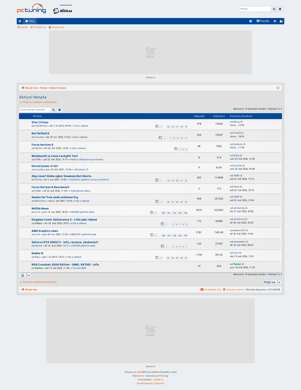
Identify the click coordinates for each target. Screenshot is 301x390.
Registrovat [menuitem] (282, 22)
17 (177, 126)
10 (181, 138)
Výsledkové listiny (80, 191)
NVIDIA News (40, 208)
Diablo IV (37, 253)
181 (168, 213)
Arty (142, 376)
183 (179, 213)
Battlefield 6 (40, 133)
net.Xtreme (41, 125)
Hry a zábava (81, 125)
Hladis (38, 223)
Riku (37, 257)
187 (168, 235)
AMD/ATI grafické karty (83, 234)
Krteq (236, 155)
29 (181, 201)
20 (177, 180)
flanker (39, 268)
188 (174, 235)
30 (186, 201)
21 (181, 180)
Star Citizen (40, 122)
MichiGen (40, 201)
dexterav (238, 144)
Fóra (31, 21)
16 (173, 126)
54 (173, 258)
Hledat (24, 27)
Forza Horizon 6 (42, 144)
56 (181, 258)
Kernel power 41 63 (45, 166)
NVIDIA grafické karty (82, 212)
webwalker (239, 241)
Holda (38, 179)
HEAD (38, 159)
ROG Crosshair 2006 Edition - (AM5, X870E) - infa (65, 264)
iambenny (239, 208)
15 (168, 126)
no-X (37, 212)
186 (163, 235)
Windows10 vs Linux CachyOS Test (55, 156)
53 (168, 258)
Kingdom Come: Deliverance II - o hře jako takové (64, 219)
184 (185, 213)
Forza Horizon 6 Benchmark (50, 187)
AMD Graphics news (45, 231)
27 (173, 201)
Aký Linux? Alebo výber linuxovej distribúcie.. (62, 176)
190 (185, 235)
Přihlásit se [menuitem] (275, 22)
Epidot (38, 148)
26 (168, 201)
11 (186, 138)
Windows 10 (81, 169)
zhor (236, 252)
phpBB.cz (158, 379)
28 (177, 201)
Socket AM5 (79, 268)
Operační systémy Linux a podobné (89, 179)
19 (186, 126)
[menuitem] (250, 21)
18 (181, 126)
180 (163, 213)
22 (186, 180)
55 (177, 258)
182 (174, 213)
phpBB (139, 372)
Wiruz (236, 122)
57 (186, 258)
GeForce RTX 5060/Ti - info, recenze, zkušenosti (65, 242)
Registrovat (58, 27)
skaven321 (239, 230)
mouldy (39, 137)
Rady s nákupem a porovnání (87, 159)
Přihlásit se (40, 27)
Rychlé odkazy (20, 22)
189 (179, 235)
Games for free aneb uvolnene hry (55, 197)
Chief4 (237, 133)
